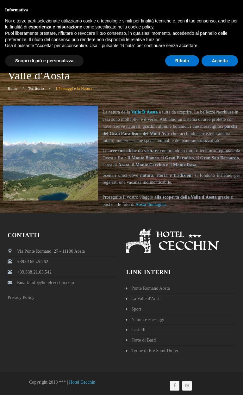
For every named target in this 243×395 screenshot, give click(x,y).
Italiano (224, 5)
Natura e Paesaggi (147, 319)
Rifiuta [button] (182, 382)
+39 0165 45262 (132, 5)
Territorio (36, 88)
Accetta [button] (220, 382)
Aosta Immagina (150, 204)
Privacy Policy (21, 297)
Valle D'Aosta (144, 112)
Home (13, 88)
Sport (136, 309)
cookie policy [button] (140, 349)
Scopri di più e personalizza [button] (44, 382)
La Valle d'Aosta (146, 298)
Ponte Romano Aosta (150, 288)
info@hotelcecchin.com (183, 5)
